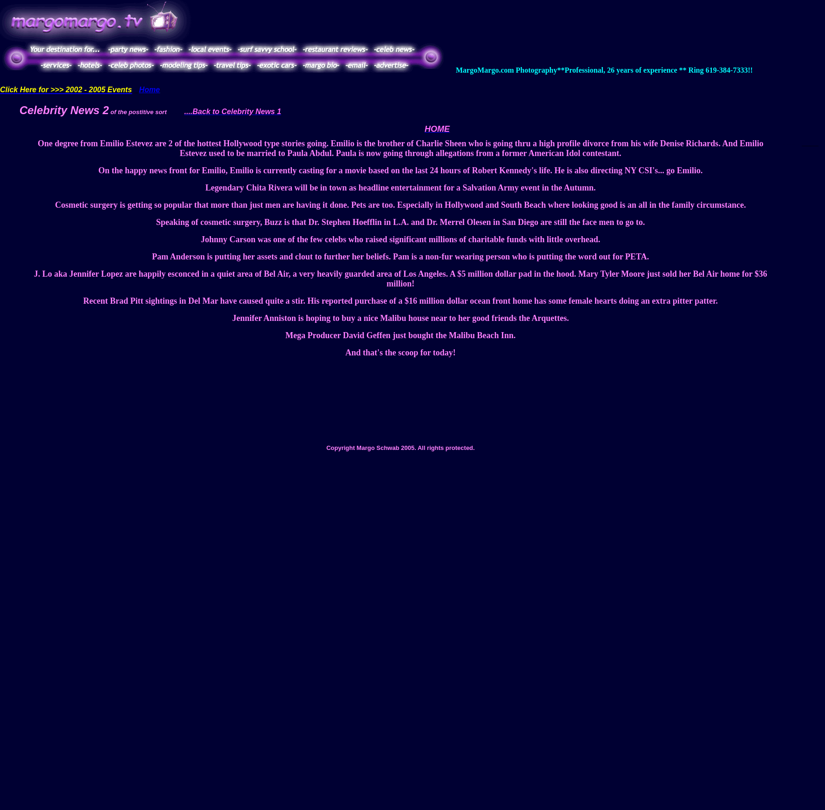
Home (149, 90)
